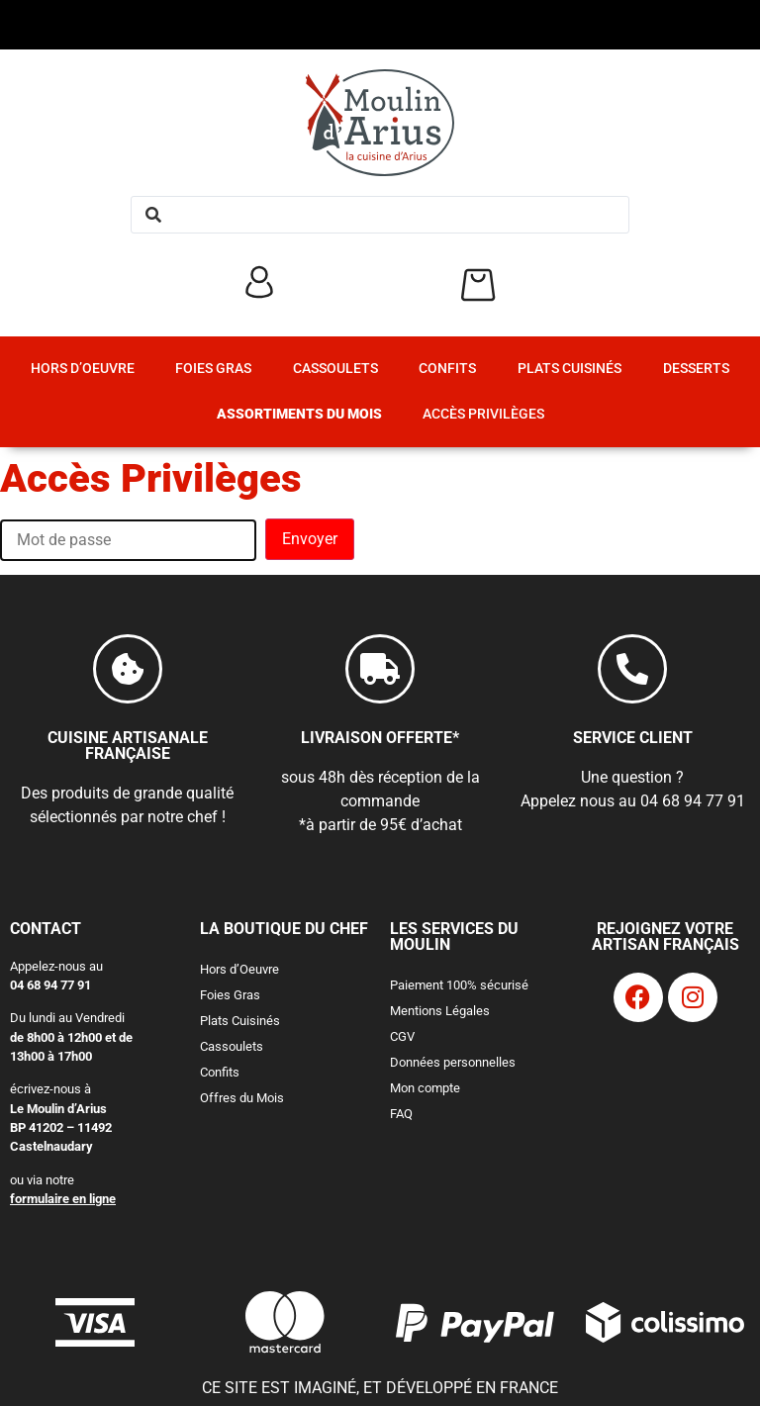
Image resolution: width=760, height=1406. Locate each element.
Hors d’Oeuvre (83, 368)
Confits (447, 368)
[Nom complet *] (586, 980)
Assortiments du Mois (299, 414)
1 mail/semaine (493, 1130)
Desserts (696, 368)
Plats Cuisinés (569, 368)
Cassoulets (335, 368)
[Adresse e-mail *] (586, 1044)
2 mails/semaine (497, 1148)
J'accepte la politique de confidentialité (580, 1203)
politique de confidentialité (521, 1325)
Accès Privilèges (483, 414)
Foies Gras (213, 368)
